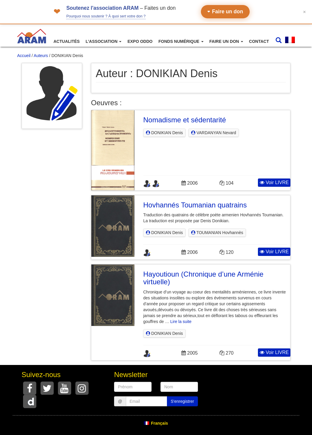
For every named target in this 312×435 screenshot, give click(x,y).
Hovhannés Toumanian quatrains (195, 205)
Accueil (23, 55)
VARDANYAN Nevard (213, 132)
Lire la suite (180, 321)
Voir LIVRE (274, 182)
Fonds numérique (180, 41)
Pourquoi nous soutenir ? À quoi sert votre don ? (105, 16)
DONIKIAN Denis (164, 132)
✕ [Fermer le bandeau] (304, 11)
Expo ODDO (139, 41)
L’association (104, 41)
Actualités (66, 41)
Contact (259, 41)
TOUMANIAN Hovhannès (217, 232)
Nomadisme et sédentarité (184, 120)
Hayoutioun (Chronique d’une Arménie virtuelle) (203, 278)
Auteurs (41, 55)
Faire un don (225, 11)
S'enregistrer (182, 401)
